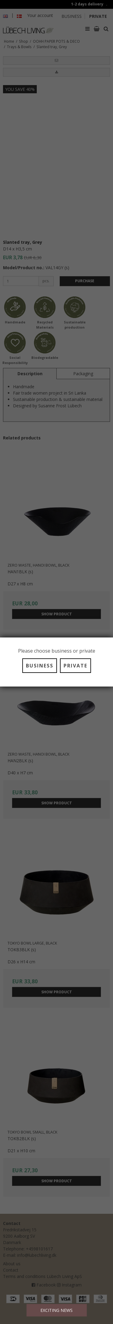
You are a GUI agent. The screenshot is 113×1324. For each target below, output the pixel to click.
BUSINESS (39, 665)
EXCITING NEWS (56, 1310)
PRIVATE (75, 665)
